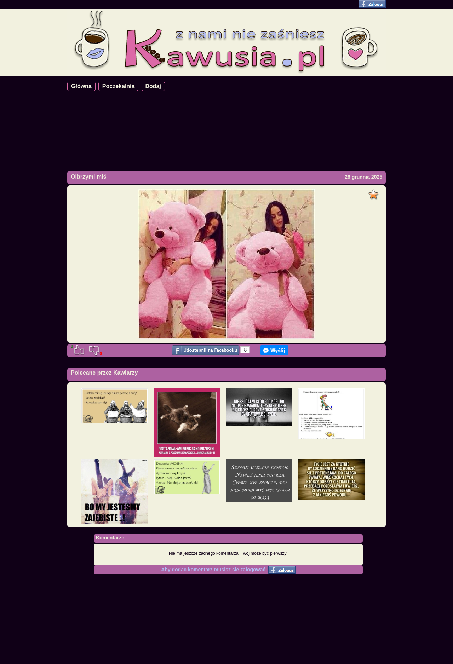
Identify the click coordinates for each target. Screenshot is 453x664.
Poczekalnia (118, 86)
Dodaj (153, 86)
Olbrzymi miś (88, 177)
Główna (81, 86)
